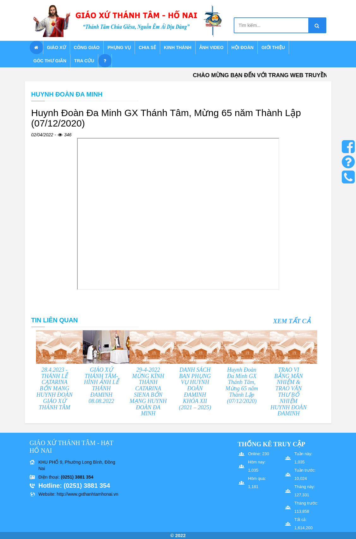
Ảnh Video (211, 47)
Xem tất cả (291, 321)
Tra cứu (84, 60)
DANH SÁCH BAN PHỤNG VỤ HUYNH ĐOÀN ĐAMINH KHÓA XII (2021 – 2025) (195, 389)
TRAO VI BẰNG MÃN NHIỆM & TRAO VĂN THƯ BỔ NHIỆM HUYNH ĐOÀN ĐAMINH (288, 392)
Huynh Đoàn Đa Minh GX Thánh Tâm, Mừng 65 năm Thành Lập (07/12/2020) (242, 385)
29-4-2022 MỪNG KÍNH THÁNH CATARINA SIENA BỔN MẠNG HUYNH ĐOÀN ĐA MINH (148, 392)
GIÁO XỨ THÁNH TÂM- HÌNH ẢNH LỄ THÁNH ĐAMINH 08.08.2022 (101, 385)
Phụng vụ (119, 47)
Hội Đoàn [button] (243, 47)
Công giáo (87, 47)
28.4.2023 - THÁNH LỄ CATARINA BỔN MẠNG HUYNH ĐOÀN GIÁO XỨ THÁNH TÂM (54, 389)
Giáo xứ (56, 47)
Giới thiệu (273, 47)
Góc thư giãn (49, 60)
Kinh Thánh (177, 47)
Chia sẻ (147, 47)
